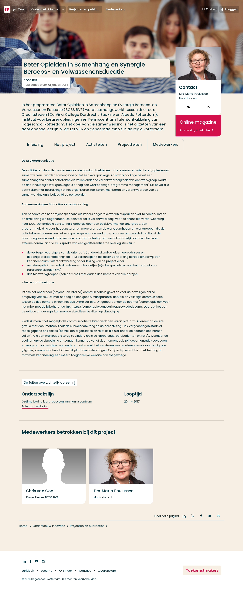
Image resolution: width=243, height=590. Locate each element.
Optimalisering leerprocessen (43, 409)
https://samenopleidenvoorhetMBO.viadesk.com (106, 314)
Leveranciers (107, 571)
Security (46, 571)
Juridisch (28, 571)
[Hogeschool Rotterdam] (7, 9)
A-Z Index (65, 571)
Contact (85, 571)
